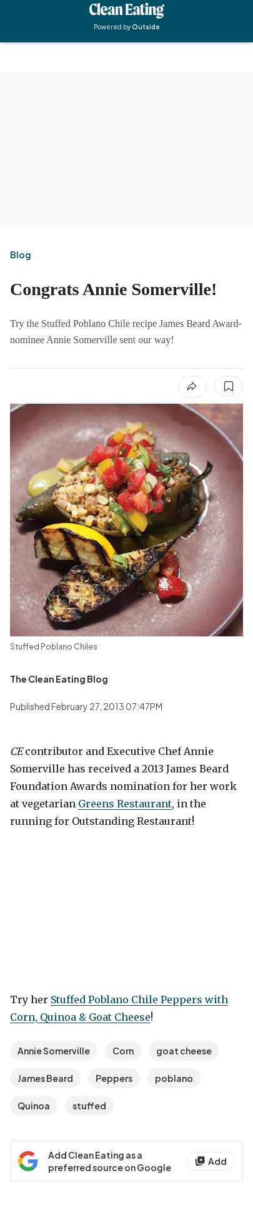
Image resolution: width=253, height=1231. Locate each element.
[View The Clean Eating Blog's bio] (59, 679)
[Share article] (192, 386)
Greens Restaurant (125, 803)
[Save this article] (228, 386)
